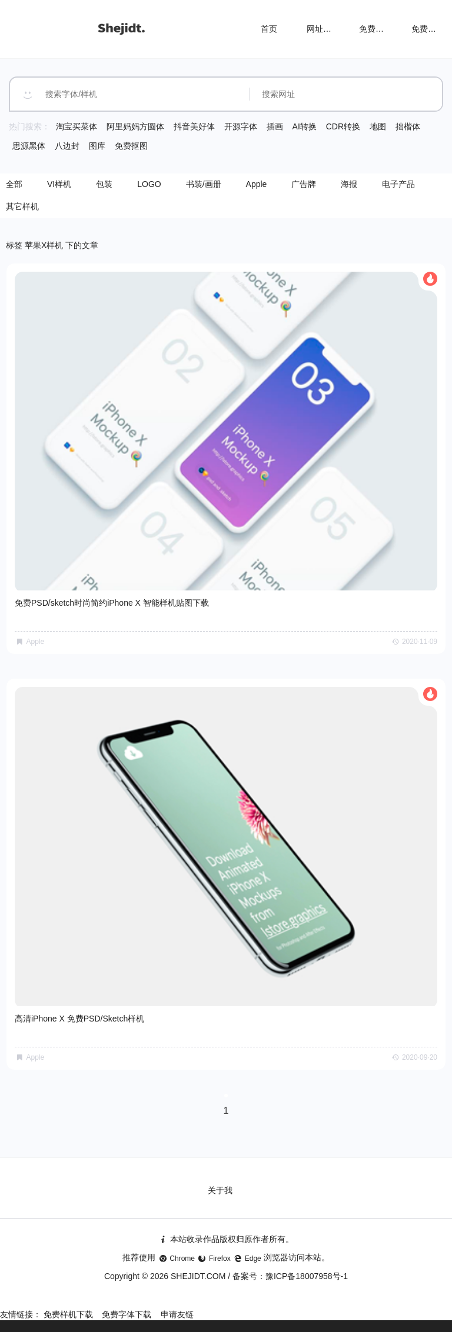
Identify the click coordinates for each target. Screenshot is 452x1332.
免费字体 (427, 29)
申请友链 (177, 1314)
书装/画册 (203, 184)
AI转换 (305, 126)
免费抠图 (131, 146)
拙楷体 (408, 126)
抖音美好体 (194, 126)
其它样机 (22, 206)
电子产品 (398, 184)
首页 (269, 29)
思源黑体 (28, 146)
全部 (14, 184)
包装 (104, 184)
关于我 (220, 1190)
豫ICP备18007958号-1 (306, 1276)
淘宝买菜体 (76, 126)
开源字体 (240, 126)
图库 (97, 146)
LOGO (149, 184)
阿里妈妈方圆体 (135, 126)
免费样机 (375, 29)
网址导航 (323, 29)
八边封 (67, 146)
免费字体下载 (126, 1314)
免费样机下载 (68, 1314)
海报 (349, 184)
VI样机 (59, 184)
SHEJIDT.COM (198, 1276)
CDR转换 (343, 126)
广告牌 (303, 184)
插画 (275, 126)
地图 (378, 126)
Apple (256, 184)
